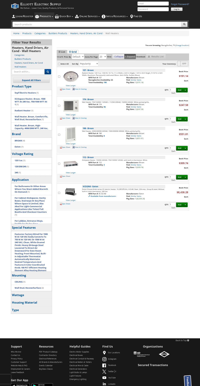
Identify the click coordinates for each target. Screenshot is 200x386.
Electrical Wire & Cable (79, 366)
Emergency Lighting (78, 379)
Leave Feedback (17, 373)
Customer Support (19, 362)
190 (105, 82)
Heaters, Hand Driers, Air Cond (86, 33)
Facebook (109, 365)
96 (105, 107)
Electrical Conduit (82, 359)
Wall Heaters (20, 66)
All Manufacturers (50, 362)
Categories (40, 33)
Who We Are (16, 352)
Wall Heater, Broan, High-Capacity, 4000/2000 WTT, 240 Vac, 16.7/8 (31, 128)
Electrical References (48, 359)
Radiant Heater (24, 110)
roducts (46, 16)
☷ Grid (73, 51)
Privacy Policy (16, 359)
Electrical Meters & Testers (81, 362)
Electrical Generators (78, 369)
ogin (24, 16)
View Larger (71, 85)
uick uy (66, 16)
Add (179, 90)
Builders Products (58, 33)
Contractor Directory (48, 355)
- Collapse (118, 56)
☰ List (61, 51)
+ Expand (130, 56)
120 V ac (20, 160)
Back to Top (182, 341)
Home (16, 33)
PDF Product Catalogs (48, 352)
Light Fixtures (75, 376)
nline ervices (89, 16)
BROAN (20, 140)
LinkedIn (108, 384)
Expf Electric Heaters (27, 92)
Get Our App (19, 380)
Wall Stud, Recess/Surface (29, 288)
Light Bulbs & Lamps (78, 373)
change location (182, 45)
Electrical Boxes (76, 355)
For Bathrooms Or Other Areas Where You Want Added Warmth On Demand (31, 189)
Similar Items (136, 80)
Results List (156, 56)
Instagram (109, 359)
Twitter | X (109, 372)
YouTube (109, 378)
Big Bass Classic (46, 369)
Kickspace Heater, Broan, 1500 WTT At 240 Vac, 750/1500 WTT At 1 (31, 102)
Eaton (19, 146)
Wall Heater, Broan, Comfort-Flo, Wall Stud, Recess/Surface (31, 118)
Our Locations (111, 353)
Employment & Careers (20, 369)
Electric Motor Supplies (79, 352)
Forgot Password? (180, 4)
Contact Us (15, 355)
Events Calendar (46, 366)
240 (18, 172)
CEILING (20, 282)
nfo (117, 16)
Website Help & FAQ (19, 366)
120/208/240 (22, 166)
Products (27, 33)
